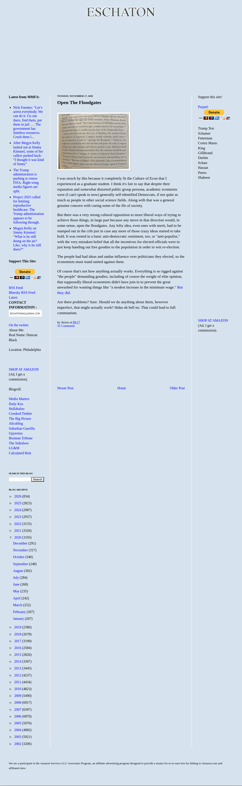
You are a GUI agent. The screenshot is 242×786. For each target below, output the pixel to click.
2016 (18, 648)
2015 (18, 654)
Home (121, 388)
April (17, 598)
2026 (18, 496)
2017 (18, 641)
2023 (18, 517)
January (19, 618)
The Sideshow (19, 443)
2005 (18, 723)
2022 (18, 524)
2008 (18, 702)
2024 (18, 510)
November (21, 550)
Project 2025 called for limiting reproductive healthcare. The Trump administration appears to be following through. (28, 209)
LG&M (14, 448)
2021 (18, 530)
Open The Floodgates (79, 102)
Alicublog (16, 423)
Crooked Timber (20, 413)
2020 (18, 537)
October (19, 557)
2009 (18, 696)
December (20, 543)
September (21, 564)
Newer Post (65, 388)
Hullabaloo (16, 409)
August (18, 571)
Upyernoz (16, 433)
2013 (18, 668)
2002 (18, 744)
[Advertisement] (121, 56)
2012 (18, 675)
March (18, 605)
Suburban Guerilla (22, 428)
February (20, 612)
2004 (18, 730)
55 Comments (66, 326)
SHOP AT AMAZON (24, 369)
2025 (18, 503)
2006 (18, 716)
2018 (18, 634)
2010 (18, 689)
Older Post (177, 388)
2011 (18, 682)
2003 (18, 737)
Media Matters (19, 399)
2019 (18, 627)
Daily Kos (16, 404)
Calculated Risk (20, 453)
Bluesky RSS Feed (22, 292)
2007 (18, 709)
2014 (18, 661)
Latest (13, 297)
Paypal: (203, 107)
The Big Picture (20, 418)
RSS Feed (16, 288)
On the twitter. (19, 325)
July (16, 577)
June (16, 584)
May (16, 591)
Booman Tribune (21, 438)
